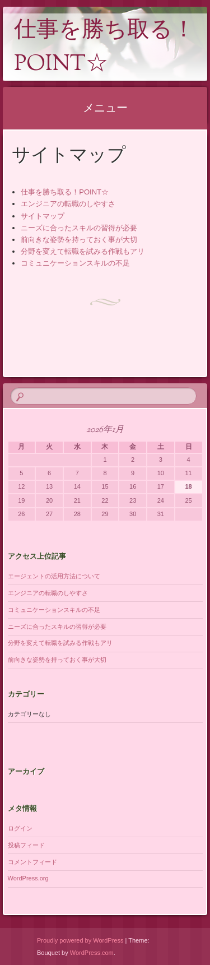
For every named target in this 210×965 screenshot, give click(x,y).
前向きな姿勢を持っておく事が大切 (79, 239)
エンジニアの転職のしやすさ (68, 204)
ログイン (20, 828)
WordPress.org (28, 878)
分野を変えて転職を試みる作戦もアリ (82, 251)
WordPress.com (92, 952)
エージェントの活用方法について (54, 576)
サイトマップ (42, 216)
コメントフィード (32, 862)
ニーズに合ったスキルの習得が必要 (79, 228)
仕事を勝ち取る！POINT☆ (104, 48)
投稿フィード (26, 845)
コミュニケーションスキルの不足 (75, 263)
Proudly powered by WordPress (80, 940)
